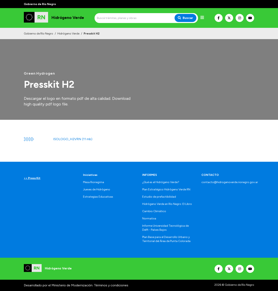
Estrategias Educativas (98, 196)
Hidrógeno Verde (68, 33)
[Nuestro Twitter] (229, 18)
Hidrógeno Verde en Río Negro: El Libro (167, 204)
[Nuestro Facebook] (219, 18)
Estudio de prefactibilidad (159, 196)
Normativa (149, 218)
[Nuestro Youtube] (250, 18)
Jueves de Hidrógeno (96, 189)
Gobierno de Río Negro (38, 33)
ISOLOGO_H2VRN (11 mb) (72, 139)
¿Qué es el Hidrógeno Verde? (160, 182)
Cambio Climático (154, 211)
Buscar (185, 18)
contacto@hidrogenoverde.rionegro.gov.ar (229, 182)
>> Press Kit (32, 178)
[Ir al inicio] (54, 18)
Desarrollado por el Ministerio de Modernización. (58, 285)
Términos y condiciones (111, 285)
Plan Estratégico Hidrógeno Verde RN (166, 189)
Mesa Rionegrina (93, 182)
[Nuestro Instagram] (240, 18)
